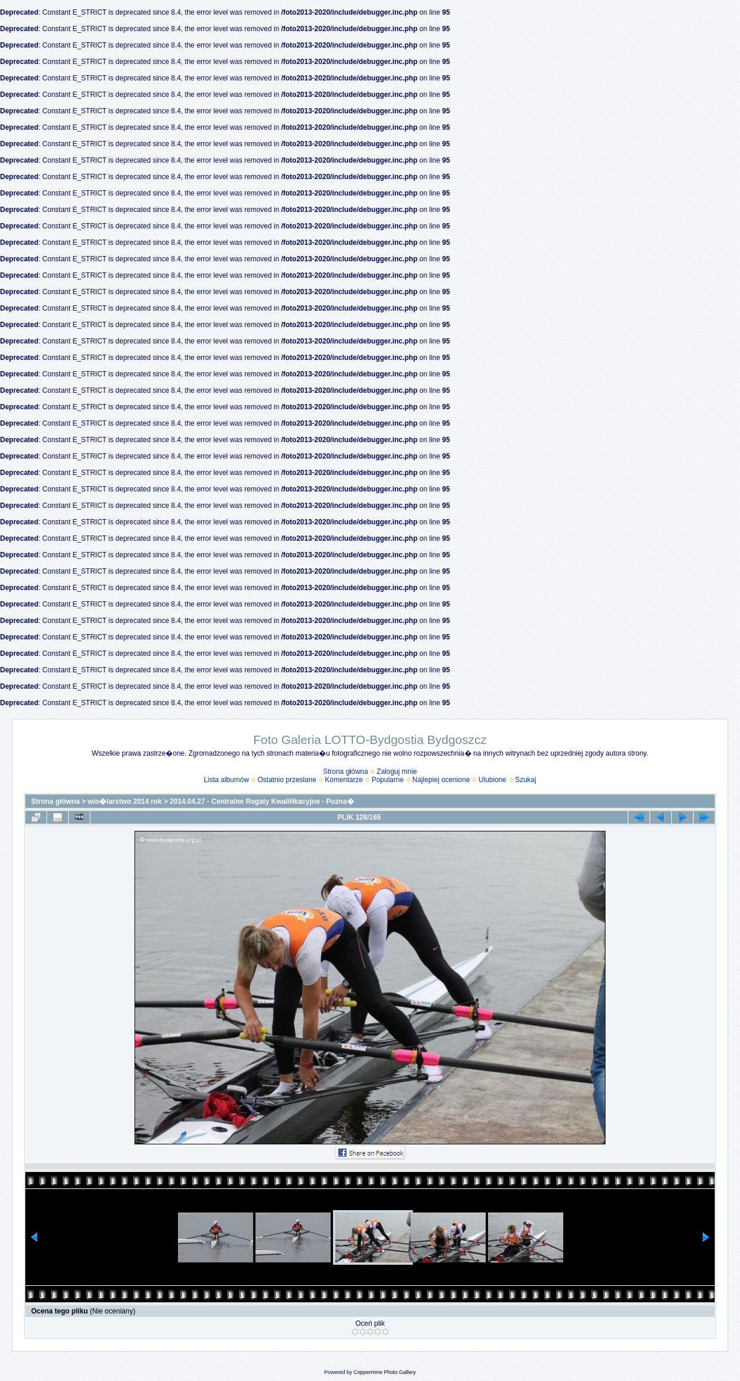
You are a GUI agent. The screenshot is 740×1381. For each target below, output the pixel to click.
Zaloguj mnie (396, 771)
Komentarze (344, 780)
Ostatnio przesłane (287, 780)
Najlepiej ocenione (441, 780)
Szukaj (525, 780)
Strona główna (345, 771)
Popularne (388, 780)
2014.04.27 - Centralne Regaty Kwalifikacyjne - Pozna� (262, 801)
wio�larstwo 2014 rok (125, 801)
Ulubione (492, 780)
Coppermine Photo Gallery (385, 1372)
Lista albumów (226, 780)
